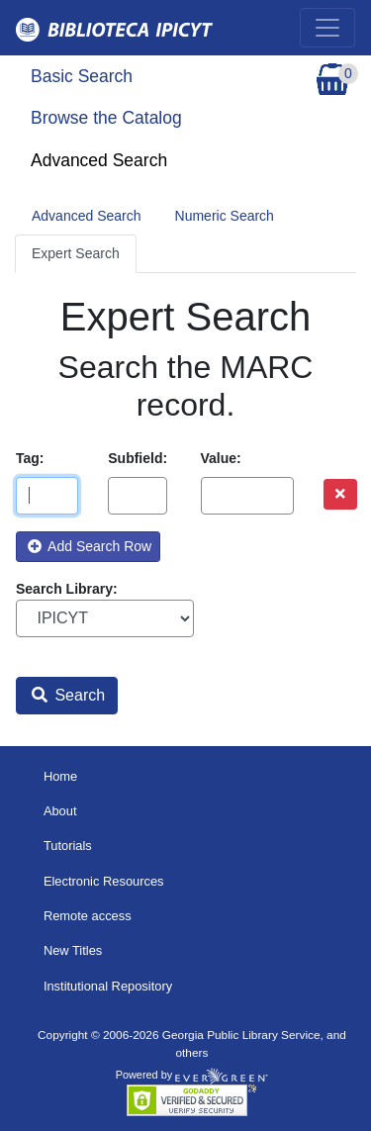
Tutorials (68, 845)
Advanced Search (99, 160)
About (60, 810)
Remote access (88, 915)
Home (60, 776)
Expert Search (76, 253)
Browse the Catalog (106, 118)
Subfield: (137, 458)
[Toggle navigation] (327, 27)
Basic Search (82, 76)
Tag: (30, 458)
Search (68, 695)
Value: (221, 458)
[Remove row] (340, 494)
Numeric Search (224, 216)
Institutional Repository (108, 986)
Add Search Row (89, 546)
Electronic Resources (104, 881)
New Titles (73, 950)
